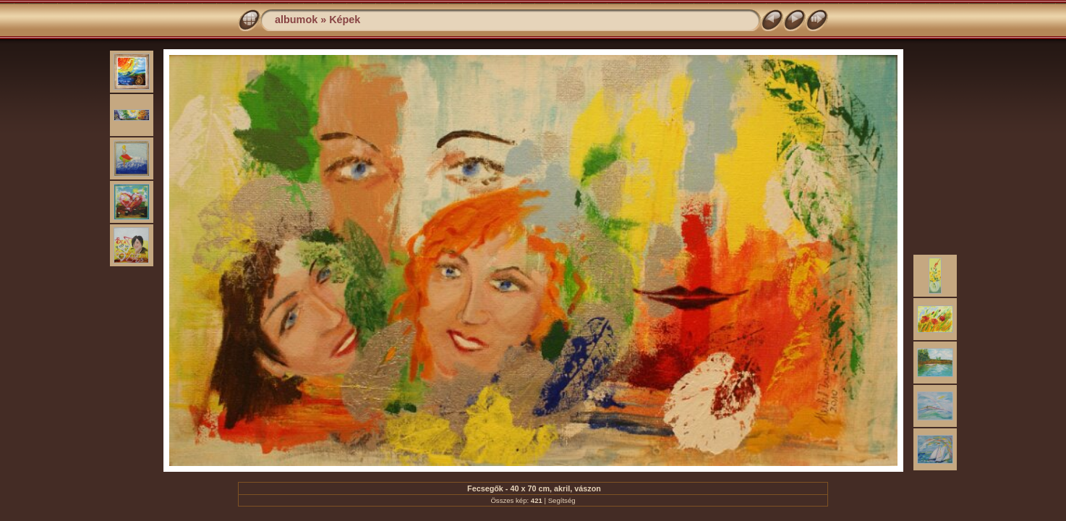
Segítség (562, 500)
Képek (344, 19)
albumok (296, 19)
